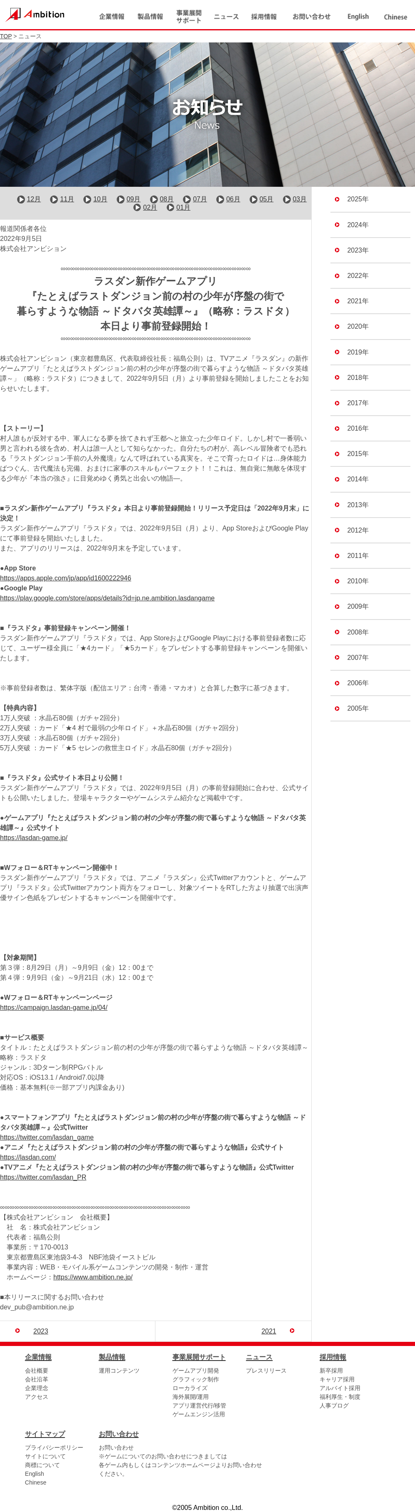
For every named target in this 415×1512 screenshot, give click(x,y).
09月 (134, 199)
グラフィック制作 (195, 1379)
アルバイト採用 (340, 1388)
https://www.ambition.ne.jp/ (92, 1277)
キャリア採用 (337, 1379)
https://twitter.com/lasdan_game (47, 1137)
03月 (299, 199)
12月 (34, 199)
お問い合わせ (116, 1448)
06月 (233, 199)
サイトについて (45, 1456)
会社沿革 (36, 1379)
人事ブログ (334, 1406)
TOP (6, 36)
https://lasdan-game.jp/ (34, 838)
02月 (150, 207)
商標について (42, 1465)
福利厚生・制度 (340, 1397)
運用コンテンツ (119, 1371)
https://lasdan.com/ (28, 1157)
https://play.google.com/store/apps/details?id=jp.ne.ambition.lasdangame (107, 598)
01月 (183, 207)
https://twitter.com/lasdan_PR (43, 1177)
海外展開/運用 (190, 1397)
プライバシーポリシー (54, 1448)
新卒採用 (331, 1371)
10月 (100, 199)
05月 (267, 199)
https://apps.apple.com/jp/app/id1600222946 (65, 578)
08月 (167, 199)
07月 (200, 199)
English (34, 1474)
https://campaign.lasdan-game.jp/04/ (54, 1007)
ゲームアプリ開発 (195, 1371)
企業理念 (36, 1388)
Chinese (35, 1483)
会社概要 (36, 1371)
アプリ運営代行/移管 (199, 1406)
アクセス (36, 1397)
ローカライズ (190, 1388)
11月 (67, 199)
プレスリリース (266, 1371)
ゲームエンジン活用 (198, 1414)
